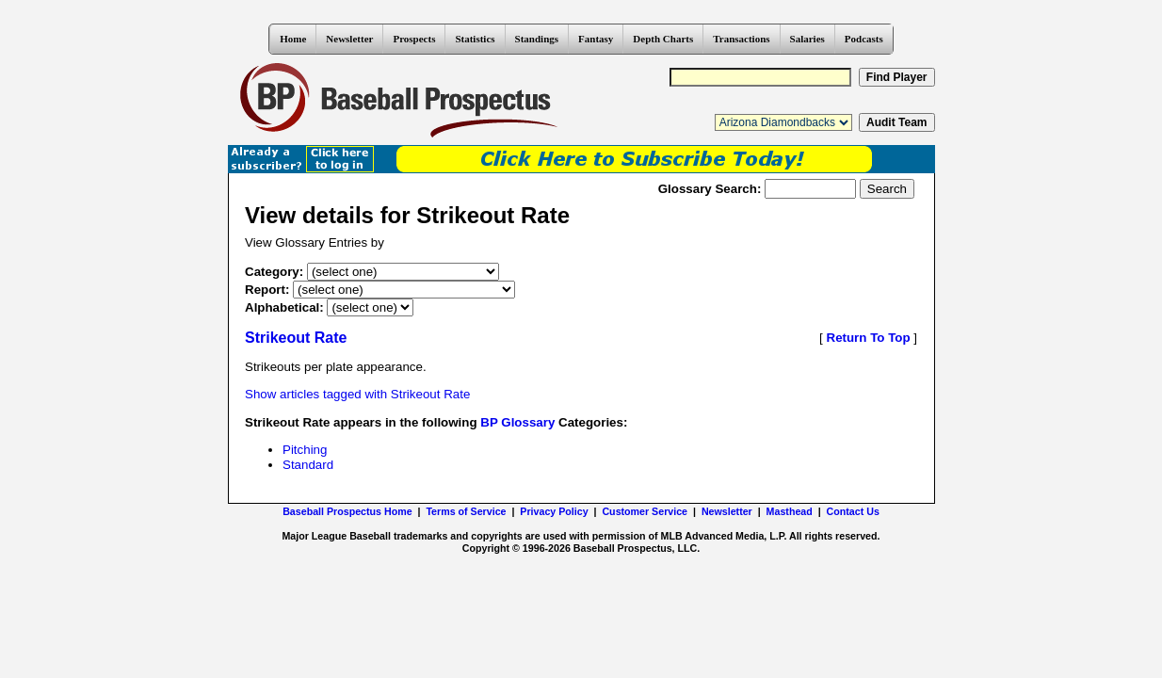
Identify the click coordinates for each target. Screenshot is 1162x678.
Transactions (741, 38)
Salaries (807, 38)
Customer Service (644, 511)
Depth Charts (663, 38)
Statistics (474, 38)
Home (293, 38)
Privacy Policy (554, 511)
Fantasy (595, 38)
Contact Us (853, 511)
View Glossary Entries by (314, 242)
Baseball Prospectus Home (347, 511)
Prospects (414, 38)
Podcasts (864, 38)
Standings (536, 38)
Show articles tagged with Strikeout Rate (357, 394)
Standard (307, 465)
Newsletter (349, 38)
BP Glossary (517, 422)
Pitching (304, 450)
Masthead (790, 511)
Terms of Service (466, 511)
